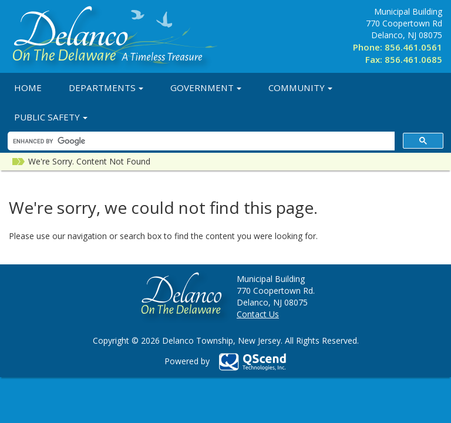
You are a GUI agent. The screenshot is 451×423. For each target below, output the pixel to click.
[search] (200, 141)
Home (28, 87)
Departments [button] (106, 87)
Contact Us (258, 314)
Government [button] (205, 87)
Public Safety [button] (50, 117)
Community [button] (300, 87)
